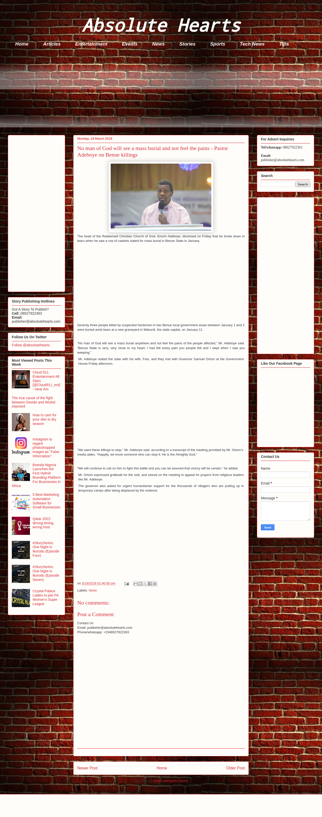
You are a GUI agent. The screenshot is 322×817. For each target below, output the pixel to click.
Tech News (252, 44)
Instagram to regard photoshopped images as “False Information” (46, 447)
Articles (52, 44)
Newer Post (87, 768)
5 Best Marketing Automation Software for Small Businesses (47, 501)
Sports (217, 44)
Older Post (235, 768)
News (158, 44)
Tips (284, 44)
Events (130, 44)
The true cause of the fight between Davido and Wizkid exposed (33, 402)
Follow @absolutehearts (31, 345)
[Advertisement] (159, 92)
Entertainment (91, 44)
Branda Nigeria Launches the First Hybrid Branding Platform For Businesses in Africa (36, 475)
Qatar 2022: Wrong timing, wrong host (43, 523)
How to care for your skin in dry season (45, 419)
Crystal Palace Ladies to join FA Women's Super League (46, 597)
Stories (187, 44)
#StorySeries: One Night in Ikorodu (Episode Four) (46, 549)
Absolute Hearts (161, 24)
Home (22, 44)
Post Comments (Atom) (171, 781)
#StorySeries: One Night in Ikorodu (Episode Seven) (46, 573)
